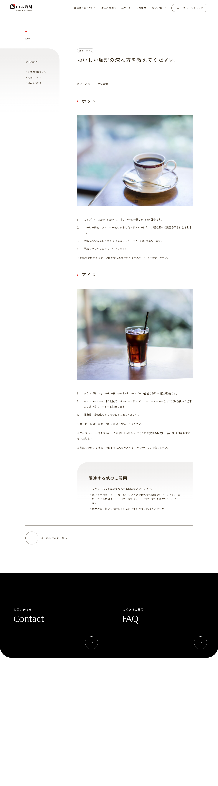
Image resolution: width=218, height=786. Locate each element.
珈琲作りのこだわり (85, 8)
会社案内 (141, 8)
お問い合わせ (158, 8)
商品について (85, 53)
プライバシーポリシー (181, 731)
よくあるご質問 (135, 731)
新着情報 (115, 731)
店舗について (35, 80)
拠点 (176, 706)
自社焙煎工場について (85, 700)
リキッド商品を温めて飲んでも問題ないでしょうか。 (123, 491)
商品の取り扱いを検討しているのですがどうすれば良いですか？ (129, 511)
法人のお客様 (108, 8)
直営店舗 (178, 700)
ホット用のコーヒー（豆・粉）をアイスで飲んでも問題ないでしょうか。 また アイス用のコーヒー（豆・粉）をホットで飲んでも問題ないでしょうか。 (136, 501)
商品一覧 (126, 8)
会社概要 (178, 694)
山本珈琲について (37, 74)
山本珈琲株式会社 (21, 7)
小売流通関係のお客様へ (122, 700)
